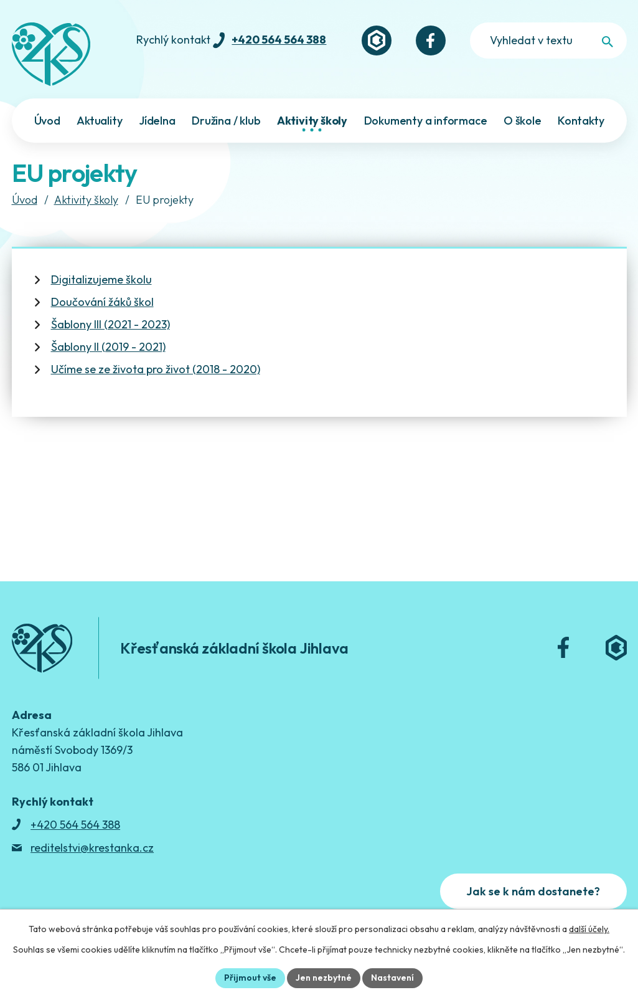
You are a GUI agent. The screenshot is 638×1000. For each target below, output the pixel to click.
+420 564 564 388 (279, 39)
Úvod (24, 200)
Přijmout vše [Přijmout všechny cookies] (250, 977)
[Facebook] (431, 40)
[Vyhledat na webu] (607, 42)
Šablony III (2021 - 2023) (110, 324)
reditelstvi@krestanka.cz (92, 847)
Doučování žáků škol (102, 302)
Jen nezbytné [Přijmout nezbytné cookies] (324, 977)
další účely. (589, 929)
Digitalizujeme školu (101, 279)
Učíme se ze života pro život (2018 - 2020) (155, 369)
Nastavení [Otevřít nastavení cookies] (392, 977)
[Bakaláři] (377, 40)
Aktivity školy (86, 200)
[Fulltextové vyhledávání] (548, 40)
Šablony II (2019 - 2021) (108, 347)
